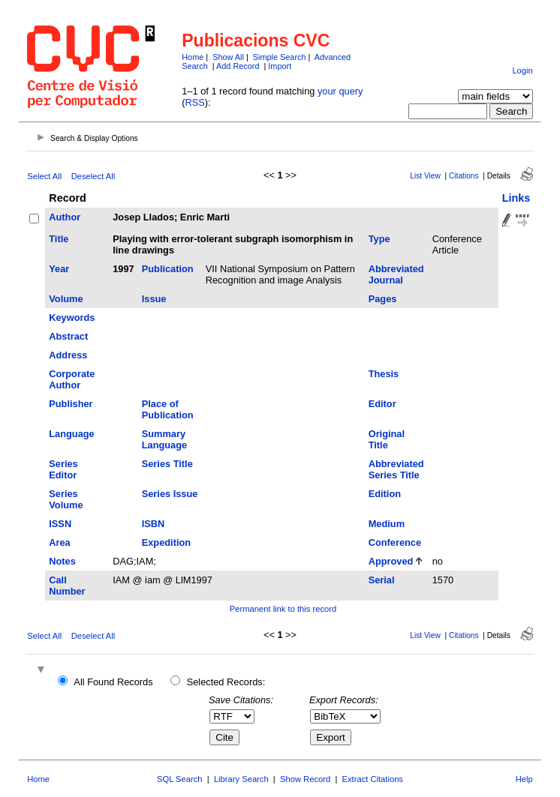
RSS (195, 102)
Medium (387, 523)
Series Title (167, 463)
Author (64, 217)
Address (68, 355)
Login (522, 70)
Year (59, 268)
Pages (383, 298)
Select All (44, 176)
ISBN (153, 523)
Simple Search (279, 56)
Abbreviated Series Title (396, 469)
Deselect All (93, 176)
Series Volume (66, 499)
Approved (391, 561)
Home (192, 56)
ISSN (60, 523)
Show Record (305, 779)
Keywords (72, 317)
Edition (385, 493)
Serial (382, 580)
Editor (382, 403)
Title (58, 238)
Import (279, 65)
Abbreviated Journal (396, 274)
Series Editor (63, 469)
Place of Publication (168, 409)
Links (516, 198)
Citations (464, 176)
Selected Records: (226, 682)
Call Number (67, 585)
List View (425, 176)
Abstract (68, 336)
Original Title (387, 439)
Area (59, 542)
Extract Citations (372, 779)
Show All (228, 56)
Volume (66, 298)
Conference (395, 542)
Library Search (241, 779)
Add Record (237, 65)
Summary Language (164, 439)
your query (340, 91)
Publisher (70, 403)
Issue (154, 298)
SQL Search (180, 779)
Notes (62, 561)
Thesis (384, 373)
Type (379, 238)
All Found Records (113, 682)
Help (524, 779)
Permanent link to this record (283, 608)
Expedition (166, 542)
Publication (168, 268)
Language (71, 433)
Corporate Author (72, 379)
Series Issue (170, 493)
